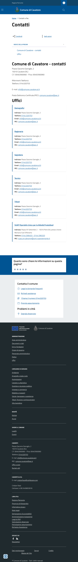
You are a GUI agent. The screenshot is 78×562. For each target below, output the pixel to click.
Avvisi (14, 418)
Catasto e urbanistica (19, 382)
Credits (51, 550)
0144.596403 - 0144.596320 (33, 235)
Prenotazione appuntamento (22, 524)
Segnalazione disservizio (20, 522)
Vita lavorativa (17, 403)
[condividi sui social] (17, 36)
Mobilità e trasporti (18, 393)
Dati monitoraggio (18, 550)
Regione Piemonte (17, 3)
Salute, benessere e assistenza (22, 396)
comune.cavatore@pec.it (49, 95)
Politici (14, 357)
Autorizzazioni (17, 379)
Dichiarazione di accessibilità (21, 513)
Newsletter (16, 542)
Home (14, 18)
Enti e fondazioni (18, 346)
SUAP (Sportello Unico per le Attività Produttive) (33, 225)
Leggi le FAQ (16, 519)
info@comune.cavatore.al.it (29, 89)
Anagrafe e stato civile (20, 376)
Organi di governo (18, 350)
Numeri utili (16, 468)
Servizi (36, 550)
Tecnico (17, 178)
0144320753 (26, 139)
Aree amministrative (19, 340)
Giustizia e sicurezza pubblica (22, 386)
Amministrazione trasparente (22, 516)
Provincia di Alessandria (20, 503)
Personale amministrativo (21, 353)
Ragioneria (18, 131)
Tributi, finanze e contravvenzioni (23, 399)
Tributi (17, 201)
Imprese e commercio (19, 389)
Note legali (16, 510)
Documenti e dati (18, 343)
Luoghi (14, 431)
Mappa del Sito (26, 553)
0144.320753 (26, 115)
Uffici (13, 360)
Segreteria (18, 154)
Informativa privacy (18, 507)
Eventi (14, 434)
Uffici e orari (16, 464)
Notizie (14, 415)
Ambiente (15, 372)
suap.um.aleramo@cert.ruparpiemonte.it (34, 238)
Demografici (19, 108)
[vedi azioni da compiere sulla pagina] (46, 36)
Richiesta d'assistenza (19, 527)
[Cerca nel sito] (62, 9)
